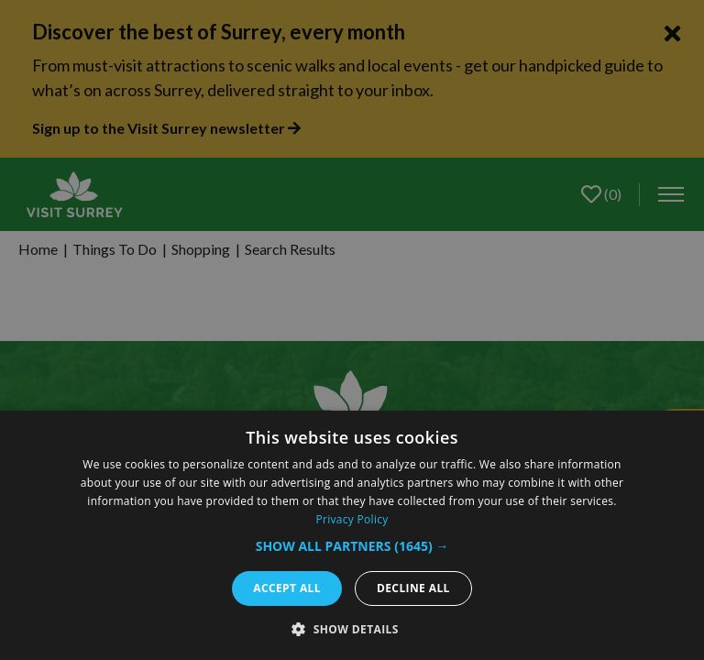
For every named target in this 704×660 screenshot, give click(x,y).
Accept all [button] (287, 588)
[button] (352, 546)
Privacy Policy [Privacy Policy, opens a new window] (351, 519)
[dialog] (352, 535)
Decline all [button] (413, 588)
